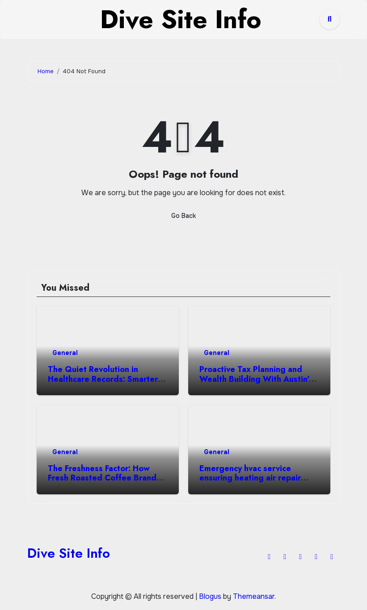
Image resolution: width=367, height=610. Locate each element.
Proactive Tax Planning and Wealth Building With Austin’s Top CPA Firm (256, 378)
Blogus (210, 596)
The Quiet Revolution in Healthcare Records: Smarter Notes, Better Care (103, 378)
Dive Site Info (68, 553)
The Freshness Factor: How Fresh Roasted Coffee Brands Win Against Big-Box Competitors (104, 483)
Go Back (183, 216)
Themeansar (253, 596)
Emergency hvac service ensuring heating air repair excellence (250, 478)
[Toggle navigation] (34, 19)
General (65, 353)
